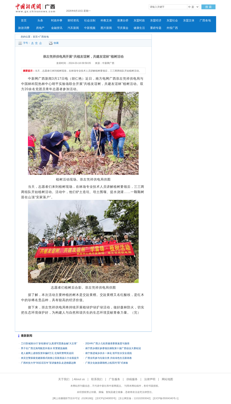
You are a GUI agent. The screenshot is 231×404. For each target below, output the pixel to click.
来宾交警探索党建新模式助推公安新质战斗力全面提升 (50, 358)
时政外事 (56, 20)
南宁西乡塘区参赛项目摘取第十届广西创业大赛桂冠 (113, 348)
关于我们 (63, 379)
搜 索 (208, 6)
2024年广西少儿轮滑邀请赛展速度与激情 (107, 343)
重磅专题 (155, 27)
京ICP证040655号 (106, 398)
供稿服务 (132, 379)
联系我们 (96, 379)
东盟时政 (139, 20)
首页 (24, 20)
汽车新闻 (73, 27)
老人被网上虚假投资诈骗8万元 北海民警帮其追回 (47, 353)
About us (79, 379)
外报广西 (172, 27)
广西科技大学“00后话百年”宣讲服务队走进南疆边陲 (48, 362)
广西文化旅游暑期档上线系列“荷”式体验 (106, 362)
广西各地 (205, 20)
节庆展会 (122, 27)
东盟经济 (155, 20)
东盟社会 (172, 20)
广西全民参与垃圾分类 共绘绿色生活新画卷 (108, 358)
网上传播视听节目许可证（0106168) (73, 398)
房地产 (40, 27)
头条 (40, 20)
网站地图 (167, 379)
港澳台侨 (122, 20)
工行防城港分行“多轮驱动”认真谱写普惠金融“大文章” (49, 343)
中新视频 (89, 27)
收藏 (56, 43)
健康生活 (139, 27)
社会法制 (89, 20)
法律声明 (149, 379)
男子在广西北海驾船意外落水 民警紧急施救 (44, 348)
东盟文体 (188, 20)
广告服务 (114, 379)
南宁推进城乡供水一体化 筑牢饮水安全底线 (108, 353)
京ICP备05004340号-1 (166, 398)
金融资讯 (56, 27)
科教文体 (106, 20)
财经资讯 (73, 20)
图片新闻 (106, 27)
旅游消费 (23, 27)
